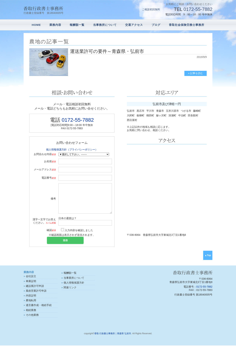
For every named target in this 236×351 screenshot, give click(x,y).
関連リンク (70, 292)
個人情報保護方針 (74, 288)
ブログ (156, 24)
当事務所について (105, 24)
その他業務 (32, 320)
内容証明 (31, 301)
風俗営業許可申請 (36, 296)
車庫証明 (31, 286)
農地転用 (31, 305)
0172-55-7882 (197, 9)
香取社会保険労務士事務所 (186, 24)
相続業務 (31, 315)
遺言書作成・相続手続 (39, 310)
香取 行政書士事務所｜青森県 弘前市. (113, 339)
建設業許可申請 (35, 291)
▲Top (208, 261)
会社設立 (31, 281)
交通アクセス (134, 24)
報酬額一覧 (77, 24)
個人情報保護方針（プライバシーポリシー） (72, 149)
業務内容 (55, 24)
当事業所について (74, 283)
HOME (36, 24)
